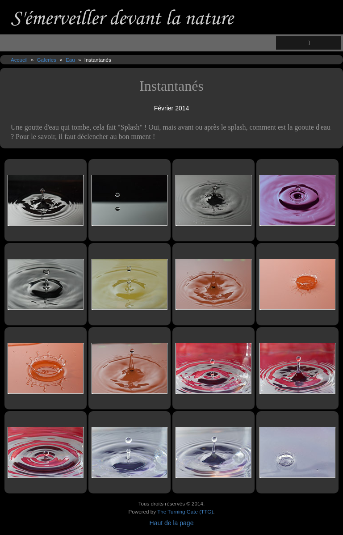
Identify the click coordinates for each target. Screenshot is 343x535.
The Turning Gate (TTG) (185, 511)
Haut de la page (172, 523)
